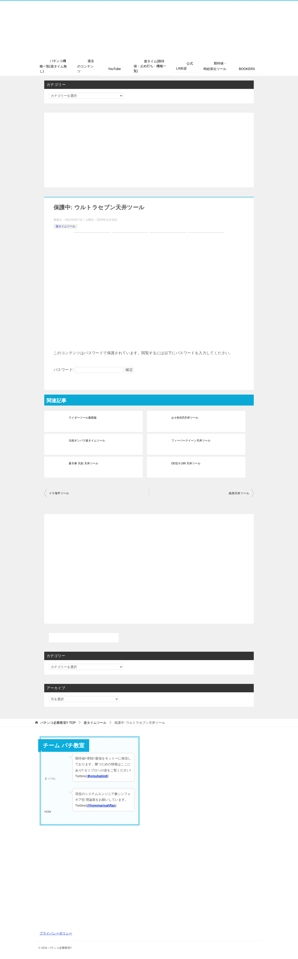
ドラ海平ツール (59, 493)
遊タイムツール (65, 226)
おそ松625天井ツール (184, 418)
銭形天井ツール (239, 493)
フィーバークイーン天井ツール (190, 440)
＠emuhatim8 (97, 776)
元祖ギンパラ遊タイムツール (87, 440)
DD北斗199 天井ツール (185, 463)
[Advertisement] (149, 150)
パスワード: (88, 370)
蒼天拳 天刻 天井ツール (83, 463)
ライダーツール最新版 (83, 418)
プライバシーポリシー (56, 933)
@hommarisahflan (101, 806)
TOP (58, 723)
